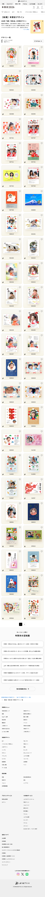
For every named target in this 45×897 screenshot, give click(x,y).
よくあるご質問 (5, 731)
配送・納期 (25, 716)
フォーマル (25, 758)
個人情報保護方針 (6, 847)
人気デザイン (5, 747)
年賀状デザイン (26, 710)
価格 (3, 713)
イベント (25, 722)
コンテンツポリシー (6, 862)
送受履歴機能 (5, 786)
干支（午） (25, 741)
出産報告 (25, 761)
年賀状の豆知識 (26, 725)
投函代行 (25, 719)
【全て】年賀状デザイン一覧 (23, 697)
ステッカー (25, 826)
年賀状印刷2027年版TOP (7, 697)
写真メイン (25, 744)
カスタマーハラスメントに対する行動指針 (11, 850)
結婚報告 (4, 761)
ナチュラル (4, 755)
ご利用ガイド (5, 725)
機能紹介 (4, 722)
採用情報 (4, 841)
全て (3, 741)
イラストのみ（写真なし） (7, 744)
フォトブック (9, 4)
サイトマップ (5, 865)
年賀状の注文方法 (6, 728)
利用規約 (4, 853)
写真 (3, 4)
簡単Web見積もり (27, 713)
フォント (4, 783)
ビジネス (4, 758)
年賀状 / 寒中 (18, 4)
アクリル (25, 823)
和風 (24, 747)
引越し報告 (4, 764)
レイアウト (25, 783)
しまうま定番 (26, 755)
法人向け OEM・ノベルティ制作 (30, 828)
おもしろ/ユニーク (27, 752)
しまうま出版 (32, 4)
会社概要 (4, 838)
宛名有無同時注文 (27, 777)
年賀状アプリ (26, 728)
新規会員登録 (5, 799)
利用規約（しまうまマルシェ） (8, 859)
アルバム (25, 4)
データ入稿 (4, 767)
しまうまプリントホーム (28, 799)
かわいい (4, 752)
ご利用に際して (26, 731)
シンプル (4, 750)
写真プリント (26, 802)
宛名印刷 (4, 719)
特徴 (3, 777)
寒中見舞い (25, 811)
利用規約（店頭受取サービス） (8, 856)
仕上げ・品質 (5, 716)
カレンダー (40, 4)
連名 (24, 780)
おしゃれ (25, 750)
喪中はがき (25, 808)
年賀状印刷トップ (6, 710)
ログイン (4, 802)
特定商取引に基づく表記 (7, 844)
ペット (24, 764)
